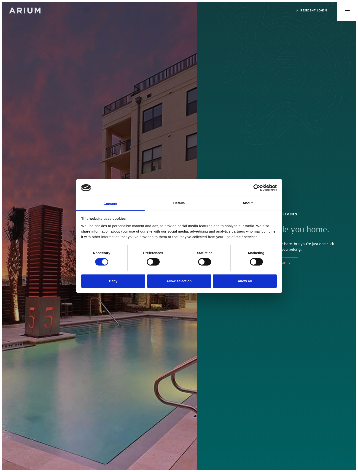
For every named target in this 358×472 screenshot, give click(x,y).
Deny (113, 281)
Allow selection (179, 281)
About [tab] (248, 203)
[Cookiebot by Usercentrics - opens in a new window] (257, 187)
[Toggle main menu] (347, 10)
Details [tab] (179, 203)
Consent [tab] (110, 204)
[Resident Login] (311, 10)
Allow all (245, 281)
